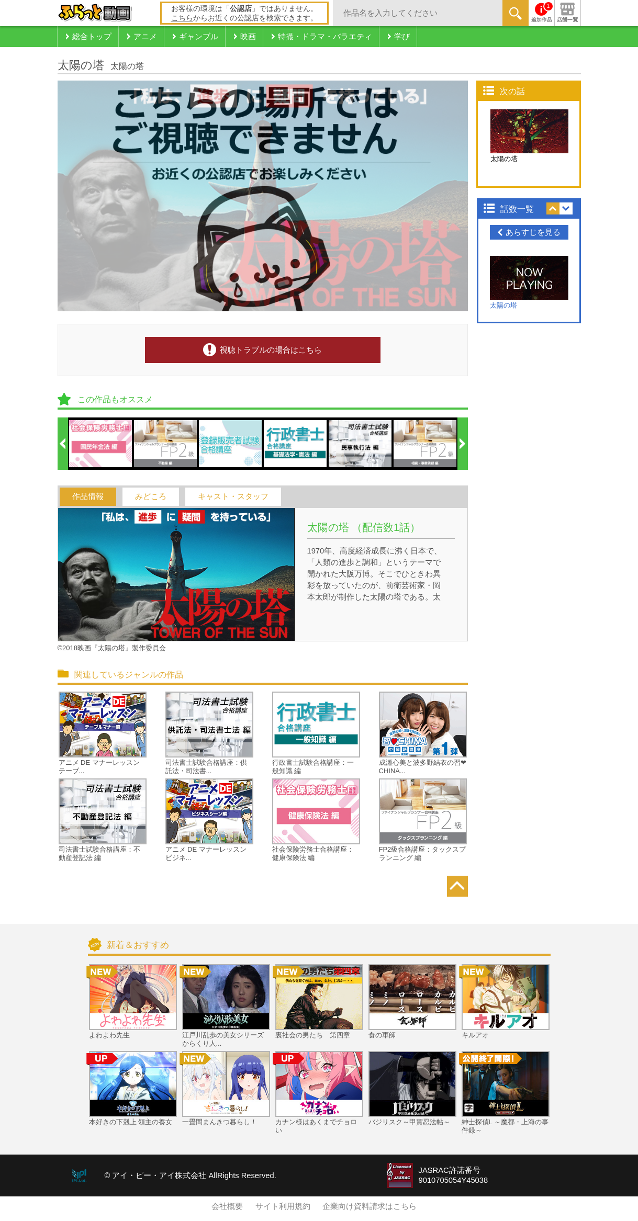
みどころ (150, 496)
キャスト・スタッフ (233, 496)
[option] (101, 443)
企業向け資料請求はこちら (369, 1206)
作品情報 (88, 496)
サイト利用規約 (282, 1206)
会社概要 (227, 1206)
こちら (182, 18)
